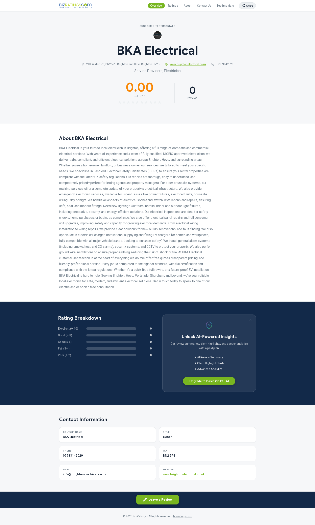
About (187, 5)
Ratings (173, 5)
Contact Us (204, 5)
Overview (156, 5)
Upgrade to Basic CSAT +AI (209, 381)
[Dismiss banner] (250, 320)
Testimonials (225, 5)
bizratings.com (182, 516)
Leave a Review (157, 500)
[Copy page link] (247, 5)
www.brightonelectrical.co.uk (185, 64)
